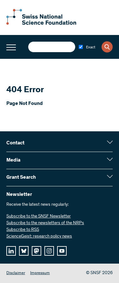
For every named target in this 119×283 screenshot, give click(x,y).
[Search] (107, 46)
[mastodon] (36, 251)
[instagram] (49, 251)
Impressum (40, 273)
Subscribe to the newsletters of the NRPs (45, 223)
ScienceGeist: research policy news (39, 236)
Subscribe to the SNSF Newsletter (38, 216)
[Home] (41, 23)
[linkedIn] (11, 251)
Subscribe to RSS (22, 230)
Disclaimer (15, 273)
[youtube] (62, 251)
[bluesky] (24, 251)
